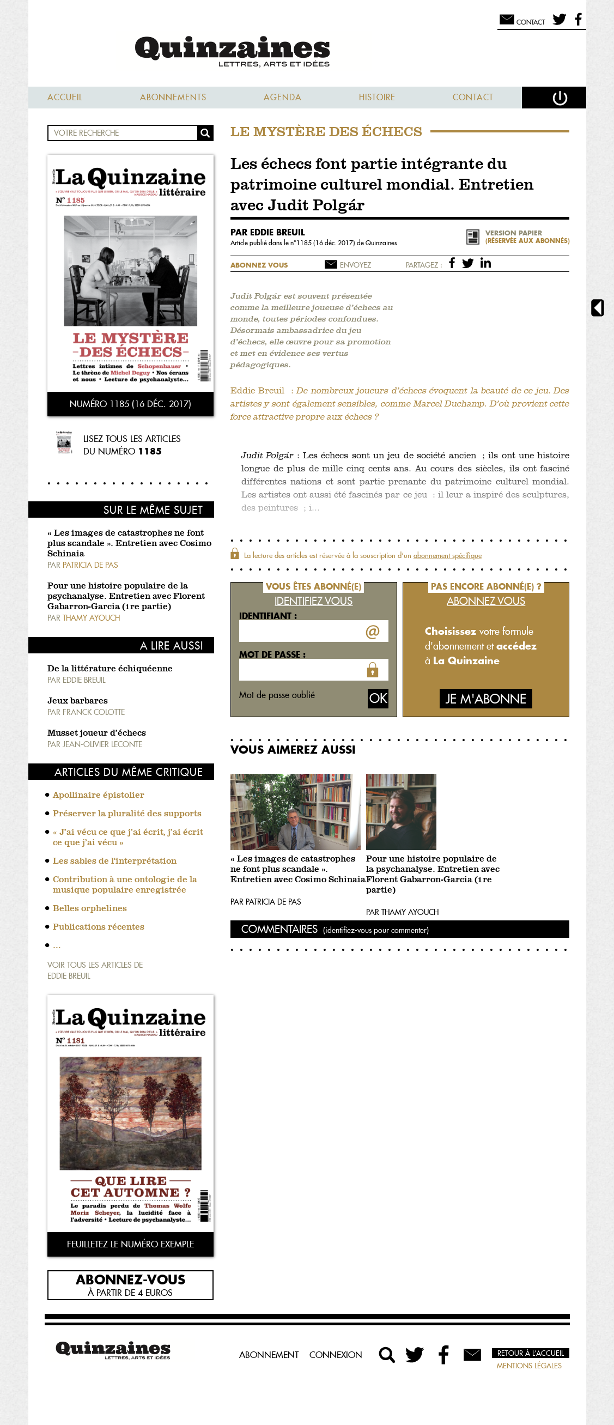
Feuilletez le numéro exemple (130, 1244)
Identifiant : (268, 615)
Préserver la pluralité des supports (127, 814)
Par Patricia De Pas (265, 902)
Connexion (335, 1354)
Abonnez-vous (130, 1279)
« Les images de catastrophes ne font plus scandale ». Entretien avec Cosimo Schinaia (129, 544)
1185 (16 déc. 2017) (326, 243)
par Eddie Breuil (267, 232)
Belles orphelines (90, 909)
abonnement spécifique (448, 555)
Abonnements (173, 97)
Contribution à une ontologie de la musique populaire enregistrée (125, 885)
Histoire (377, 97)
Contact (473, 97)
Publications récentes (98, 927)
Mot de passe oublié (277, 694)
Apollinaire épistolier (98, 795)
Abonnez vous (259, 265)
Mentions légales (529, 1365)
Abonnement (269, 1354)
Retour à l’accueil (530, 1353)
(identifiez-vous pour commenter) (376, 930)
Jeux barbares (77, 701)
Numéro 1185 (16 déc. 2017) (130, 403)
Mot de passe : (272, 654)
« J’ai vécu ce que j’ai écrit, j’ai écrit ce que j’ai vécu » (128, 837)
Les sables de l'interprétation (115, 861)
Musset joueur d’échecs (96, 733)
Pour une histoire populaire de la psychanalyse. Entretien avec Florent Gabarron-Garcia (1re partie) (126, 596)
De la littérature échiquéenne (110, 669)
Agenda (283, 97)
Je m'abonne (486, 699)
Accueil (65, 97)
